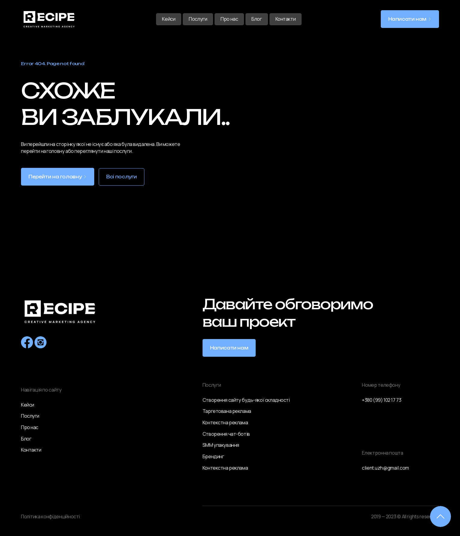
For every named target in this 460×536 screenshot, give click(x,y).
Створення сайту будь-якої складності (246, 400)
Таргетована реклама (227, 411)
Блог (256, 19)
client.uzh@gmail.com (385, 468)
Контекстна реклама (225, 422)
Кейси (168, 19)
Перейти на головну (55, 177)
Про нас (229, 19)
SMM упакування (221, 445)
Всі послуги (121, 177)
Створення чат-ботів (226, 434)
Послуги (198, 19)
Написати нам (407, 19)
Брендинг (213, 456)
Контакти (285, 19)
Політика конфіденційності (50, 516)
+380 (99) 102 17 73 (381, 400)
